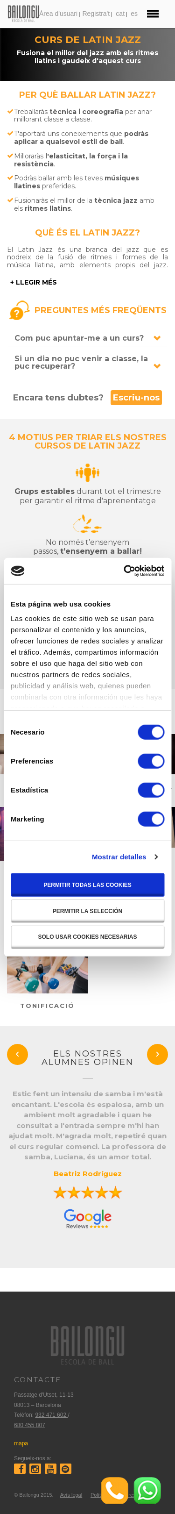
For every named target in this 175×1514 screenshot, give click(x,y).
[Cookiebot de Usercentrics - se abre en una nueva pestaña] (124, 571)
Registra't (96, 13)
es (134, 13)
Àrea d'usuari (58, 13)
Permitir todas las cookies (87, 884)
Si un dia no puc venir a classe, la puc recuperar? (81, 362)
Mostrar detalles (119, 857)
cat (120, 13)
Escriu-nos (136, 398)
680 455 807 (29, 1425)
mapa (21, 1443)
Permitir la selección (88, 910)
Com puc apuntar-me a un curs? (79, 338)
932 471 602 (51, 1415)
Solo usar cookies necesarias (87, 936)
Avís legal (71, 1495)
